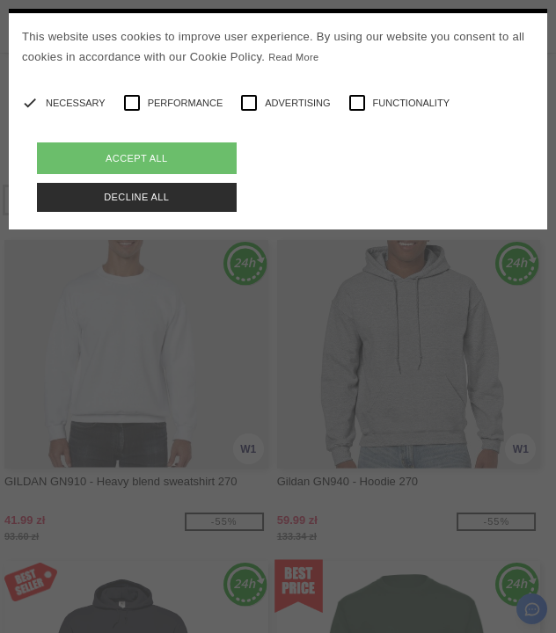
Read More (293, 57)
